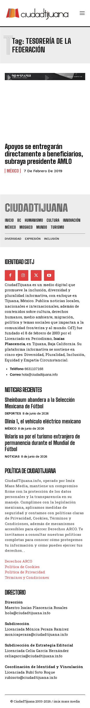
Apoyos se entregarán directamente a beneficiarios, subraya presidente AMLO (44, 153)
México (13, 171)
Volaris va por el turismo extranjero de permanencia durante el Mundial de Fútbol (42, 442)
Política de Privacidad (25, 572)
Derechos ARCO (18, 561)
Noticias (12, 456)
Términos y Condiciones (27, 577)
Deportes (13, 413)
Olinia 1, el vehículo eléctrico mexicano (43, 421)
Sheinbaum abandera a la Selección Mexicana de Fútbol (40, 403)
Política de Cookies (22, 566)
